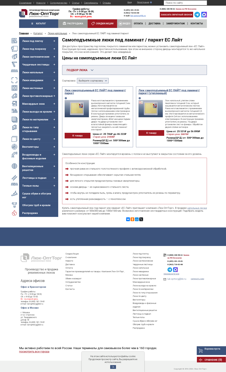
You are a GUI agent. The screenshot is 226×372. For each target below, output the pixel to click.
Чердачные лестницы (35, 64)
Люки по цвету (31, 138)
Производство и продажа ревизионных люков (41, 271)
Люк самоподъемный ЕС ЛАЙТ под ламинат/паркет (95, 92)
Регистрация (143, 2)
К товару (77, 135)
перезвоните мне (171, 274)
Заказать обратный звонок (176, 14)
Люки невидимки (32, 80)
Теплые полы (30, 185)
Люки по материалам (35, 119)
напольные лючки (197, 208)
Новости (40, 3)
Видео (124, 24)
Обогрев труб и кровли (36, 205)
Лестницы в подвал (34, 177)
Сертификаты (91, 3)
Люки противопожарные (37, 95)
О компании (25, 3)
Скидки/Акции (72, 254)
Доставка (70, 264)
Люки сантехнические (35, 56)
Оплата (69, 268)
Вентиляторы (30, 146)
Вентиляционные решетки (32, 168)
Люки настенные (32, 88)
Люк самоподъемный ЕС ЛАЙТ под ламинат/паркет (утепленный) (169, 92)
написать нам (197, 279)
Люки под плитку (32, 41)
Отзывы (107, 3)
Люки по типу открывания (30, 129)
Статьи (75, 3)
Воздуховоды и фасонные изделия (34, 156)
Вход (130, 2)
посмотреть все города (34, 351)
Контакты (70, 289)
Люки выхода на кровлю (37, 111)
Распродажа (30, 213)
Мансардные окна (33, 103)
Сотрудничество (58, 3)
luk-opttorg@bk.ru (138, 16)
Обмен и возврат (73, 278)
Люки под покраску (34, 48)
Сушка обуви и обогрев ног (36, 195)
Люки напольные (32, 72)
